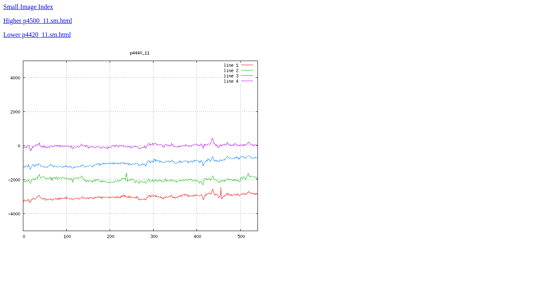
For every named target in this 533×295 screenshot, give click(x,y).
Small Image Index (28, 6)
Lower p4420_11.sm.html (37, 34)
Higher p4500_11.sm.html (37, 20)
